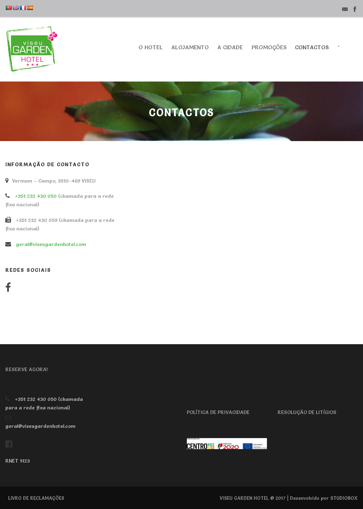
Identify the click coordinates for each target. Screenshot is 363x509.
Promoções (268, 47)
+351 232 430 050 (36, 196)
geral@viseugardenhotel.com (51, 244)
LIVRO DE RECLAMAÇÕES (36, 498)
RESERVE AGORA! (26, 369)
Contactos (312, 47)
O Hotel (151, 47)
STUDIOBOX (344, 498)
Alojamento (190, 47)
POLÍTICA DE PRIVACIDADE (218, 412)
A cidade (230, 47)
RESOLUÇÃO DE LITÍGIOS (307, 412)
